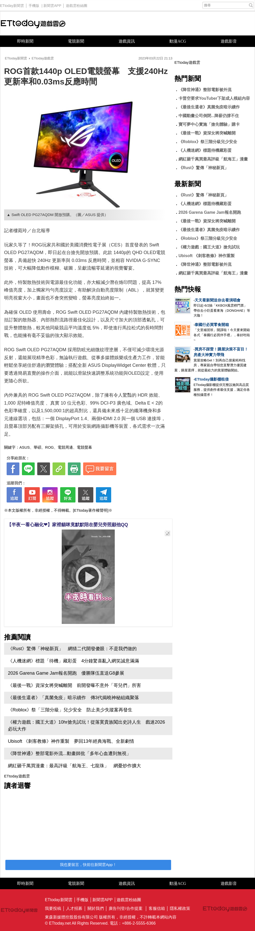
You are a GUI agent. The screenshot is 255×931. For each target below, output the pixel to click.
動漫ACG (177, 41)
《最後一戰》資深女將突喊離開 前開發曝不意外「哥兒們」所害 (74, 685)
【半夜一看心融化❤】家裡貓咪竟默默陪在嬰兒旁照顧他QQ (67, 524)
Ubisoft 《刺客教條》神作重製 (206, 256)
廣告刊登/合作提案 (125, 908)
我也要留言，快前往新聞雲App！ (88, 864)
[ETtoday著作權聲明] (90, 510)
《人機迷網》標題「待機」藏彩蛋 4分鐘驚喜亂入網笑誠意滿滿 (73, 660)
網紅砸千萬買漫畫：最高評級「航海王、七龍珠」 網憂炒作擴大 (74, 765)
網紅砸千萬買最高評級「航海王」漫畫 (213, 159)
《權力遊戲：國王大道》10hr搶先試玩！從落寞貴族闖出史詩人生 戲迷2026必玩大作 (86, 726)
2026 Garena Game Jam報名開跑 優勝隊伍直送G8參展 (66, 673)
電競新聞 (76, 41)
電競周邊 (65, 447)
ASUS (24, 447)
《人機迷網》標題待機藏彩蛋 (205, 150)
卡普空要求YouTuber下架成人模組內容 (214, 98)
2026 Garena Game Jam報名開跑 (209, 212)
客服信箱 (157, 908)
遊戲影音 (229, 41)
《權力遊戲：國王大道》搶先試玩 (209, 247)
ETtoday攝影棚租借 (212, 379)
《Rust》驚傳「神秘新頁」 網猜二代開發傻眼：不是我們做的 (72, 648)
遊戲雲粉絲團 (76, 4)
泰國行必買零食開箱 (212, 324)
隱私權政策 (180, 908)
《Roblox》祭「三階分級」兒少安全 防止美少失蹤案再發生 (70, 709)
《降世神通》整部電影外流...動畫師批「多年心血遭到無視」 (69, 753)
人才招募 (74, 908)
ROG (49, 447)
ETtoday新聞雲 (12, 4)
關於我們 (95, 908)
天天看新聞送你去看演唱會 (217, 300)
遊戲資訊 (127, 41)
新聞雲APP (52, 4)
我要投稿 (53, 908)
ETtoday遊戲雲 (33, 23)
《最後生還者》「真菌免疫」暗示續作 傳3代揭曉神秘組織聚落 (73, 697)
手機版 (34, 4)
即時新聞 (25, 41)
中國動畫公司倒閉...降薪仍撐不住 (208, 116)
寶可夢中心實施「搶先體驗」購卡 (209, 124)
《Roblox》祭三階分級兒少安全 (207, 142)
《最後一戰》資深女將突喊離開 (207, 133)
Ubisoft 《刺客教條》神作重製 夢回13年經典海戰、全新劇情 (71, 741)
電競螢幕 (84, 447)
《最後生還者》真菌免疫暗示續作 (209, 107)
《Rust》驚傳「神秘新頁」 (203, 168)
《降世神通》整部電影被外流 (205, 89)
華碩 (37, 447)
